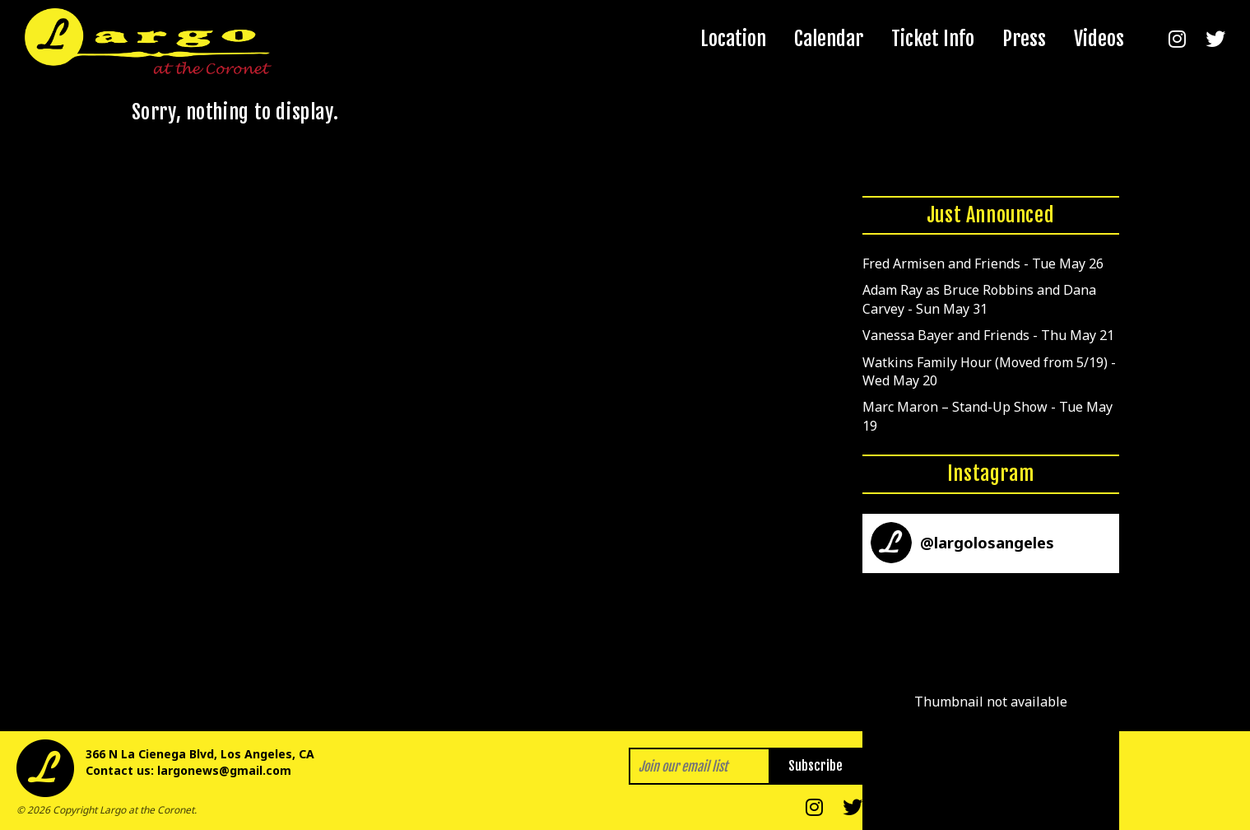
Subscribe (815, 766)
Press (1024, 38)
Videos (1099, 38)
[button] (990, 701)
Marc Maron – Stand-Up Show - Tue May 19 (987, 416)
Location (733, 38)
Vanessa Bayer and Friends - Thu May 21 (988, 335)
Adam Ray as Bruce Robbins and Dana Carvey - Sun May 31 (979, 299)
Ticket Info (932, 38)
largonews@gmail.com (224, 770)
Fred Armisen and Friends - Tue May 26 (983, 263)
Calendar (828, 38)
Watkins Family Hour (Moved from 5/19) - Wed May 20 (989, 371)
